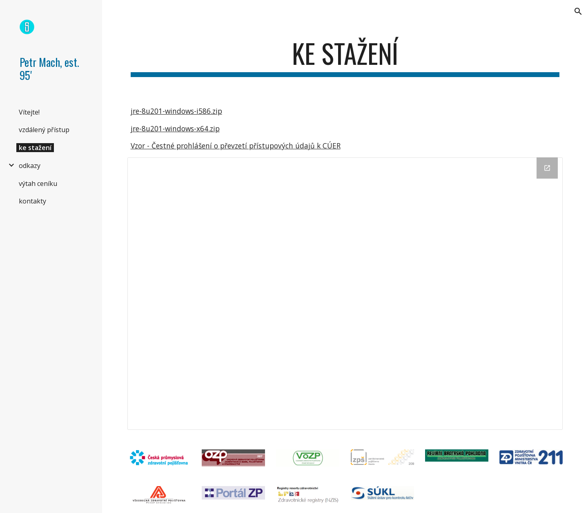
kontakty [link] (32, 201)
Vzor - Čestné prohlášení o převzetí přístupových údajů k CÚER (236, 145)
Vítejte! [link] (29, 112)
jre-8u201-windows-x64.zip (175, 128)
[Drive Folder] (345, 293)
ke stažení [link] (35, 147)
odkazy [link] (29, 165)
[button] (578, 11)
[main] (345, 57)
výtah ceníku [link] (38, 183)
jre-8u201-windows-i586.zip (176, 111)
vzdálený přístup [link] (44, 129)
